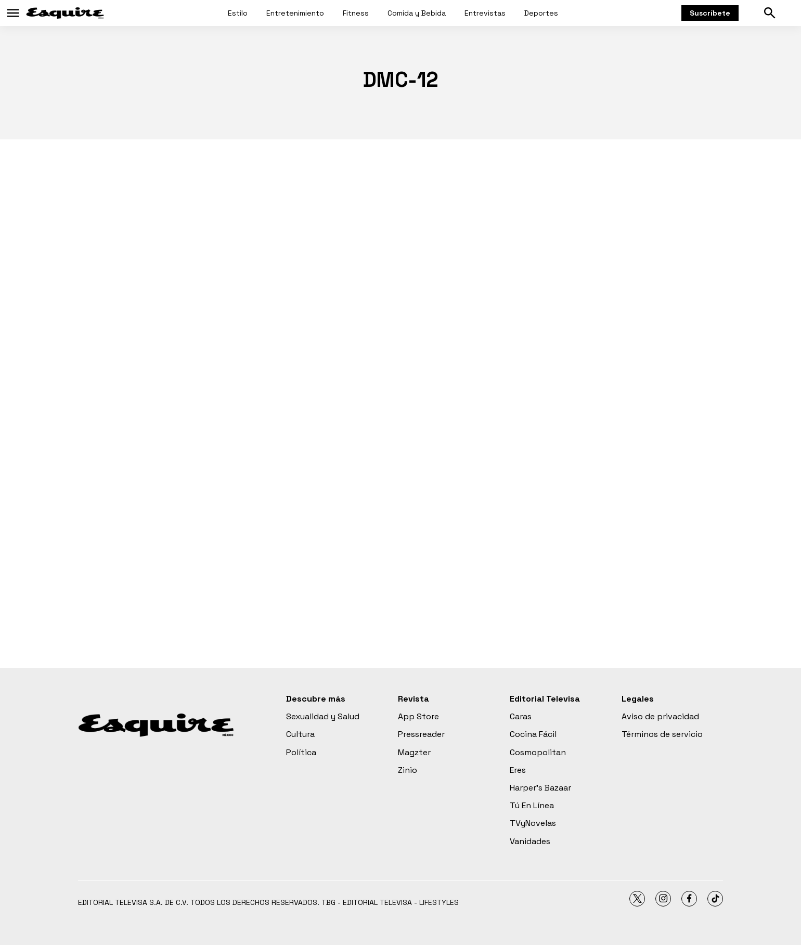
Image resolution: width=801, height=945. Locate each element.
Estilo (238, 13)
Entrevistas (485, 13)
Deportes (541, 13)
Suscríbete (710, 13)
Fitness (356, 13)
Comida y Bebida (416, 13)
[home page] (65, 13)
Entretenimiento (295, 13)
